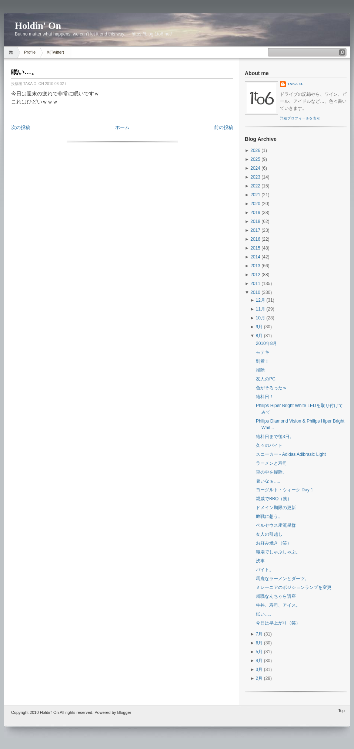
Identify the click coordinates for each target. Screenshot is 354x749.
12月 (260, 300)
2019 (255, 212)
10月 (260, 318)
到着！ (262, 361)
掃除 (260, 370)
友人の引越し (269, 534)
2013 (255, 265)
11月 (260, 309)
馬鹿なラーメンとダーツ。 (282, 578)
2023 (255, 177)
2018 (255, 221)
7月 (259, 634)
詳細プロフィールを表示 (300, 118)
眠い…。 (24, 72)
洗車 (260, 560)
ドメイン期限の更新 (276, 507)
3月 (259, 669)
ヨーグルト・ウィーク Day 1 (284, 489)
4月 (259, 660)
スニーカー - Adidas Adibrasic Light (291, 454)
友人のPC (265, 379)
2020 (255, 203)
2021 (255, 194)
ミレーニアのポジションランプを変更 (293, 587)
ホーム (122, 127)
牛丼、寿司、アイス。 (278, 605)
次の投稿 (20, 127)
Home (12, 52)
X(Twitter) (55, 52)
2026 (255, 150)
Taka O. (295, 84)
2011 (255, 283)
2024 (255, 168)
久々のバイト (269, 445)
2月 (259, 678)
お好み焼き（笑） (273, 543)
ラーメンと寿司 (271, 463)
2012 (255, 274)
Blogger (124, 712)
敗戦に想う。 (269, 516)
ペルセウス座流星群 (276, 525)
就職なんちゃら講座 (276, 596)
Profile (30, 52)
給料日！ (265, 396)
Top (341, 710)
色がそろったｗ (271, 387)
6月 (259, 642)
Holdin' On (38, 25)
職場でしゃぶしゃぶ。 (278, 552)
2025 (255, 159)
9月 (259, 326)
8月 (259, 335)
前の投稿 (223, 127)
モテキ (262, 352)
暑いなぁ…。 (269, 481)
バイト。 (265, 569)
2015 (255, 248)
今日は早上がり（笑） (278, 623)
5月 (259, 651)
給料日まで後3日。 (275, 436)
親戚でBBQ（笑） (274, 498)
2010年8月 (266, 343)
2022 (255, 186)
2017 (255, 230)
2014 (255, 257)
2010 (255, 292)
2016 (255, 239)
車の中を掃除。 (271, 472)
